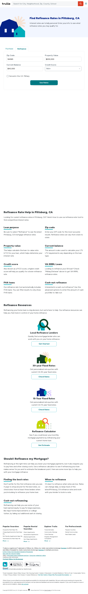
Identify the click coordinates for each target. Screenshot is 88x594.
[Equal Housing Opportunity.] (29, 590)
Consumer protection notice (37, 555)
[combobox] (47, 3)
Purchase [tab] (9, 49)
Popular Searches (11, 526)
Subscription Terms (79, 573)
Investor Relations (58, 573)
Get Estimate (44, 445)
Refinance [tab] (21, 49)
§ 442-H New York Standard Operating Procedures (18, 552)
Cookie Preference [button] (31, 575)
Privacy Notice (12, 575)
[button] (80, 3)
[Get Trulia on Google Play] (32, 564)
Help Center (47, 590)
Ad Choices (21, 575)
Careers (41, 573)
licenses (63, 548)
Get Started (44, 344)
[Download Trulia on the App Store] (16, 564)
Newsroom (48, 573)
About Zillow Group (19, 573)
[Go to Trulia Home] (6, 3)
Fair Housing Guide (32, 573)
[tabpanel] (44, 69)
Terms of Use (68, 573)
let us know (24, 584)
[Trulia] (5, 564)
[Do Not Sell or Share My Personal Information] (55, 575)
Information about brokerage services (18, 555)
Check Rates (44, 377)
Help (5, 575)
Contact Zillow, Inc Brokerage (13, 559)
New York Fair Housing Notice (11, 553)
